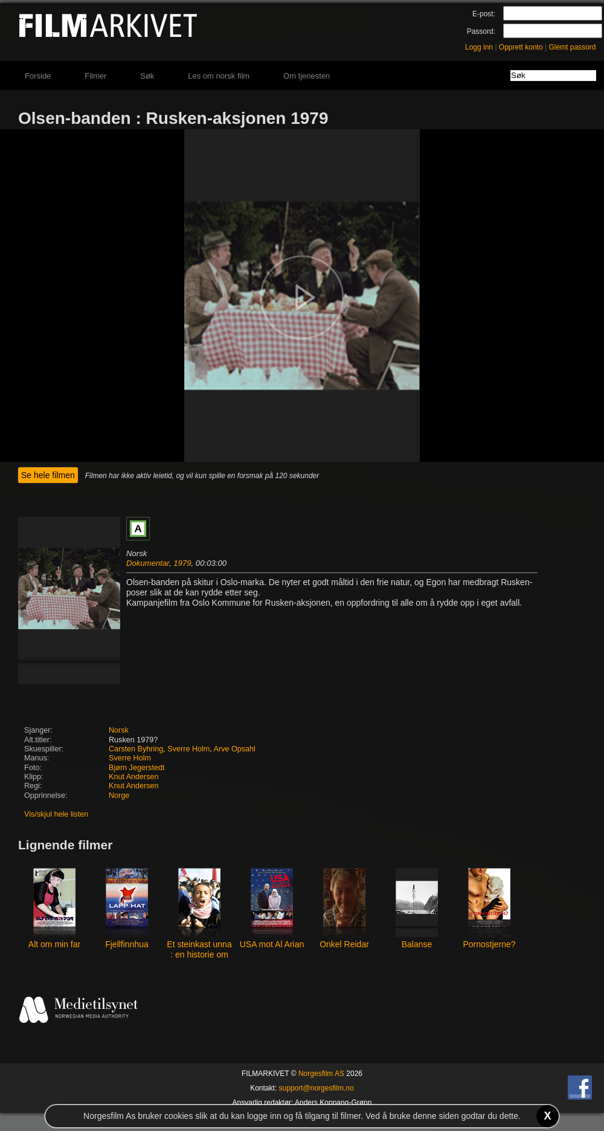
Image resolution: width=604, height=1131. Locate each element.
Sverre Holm (188, 749)
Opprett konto (521, 47)
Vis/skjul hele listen (56, 814)
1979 (182, 563)
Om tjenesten (306, 75)
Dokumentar (147, 563)
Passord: (481, 31)
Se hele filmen (48, 475)
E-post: (483, 14)
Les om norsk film (218, 75)
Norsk (119, 730)
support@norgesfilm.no (316, 1088)
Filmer (95, 75)
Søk (147, 75)
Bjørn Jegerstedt (136, 767)
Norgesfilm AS (321, 1073)
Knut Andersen (134, 777)
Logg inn (479, 47)
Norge (119, 795)
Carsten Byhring (136, 749)
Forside (38, 75)
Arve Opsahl (234, 749)
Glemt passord (572, 47)
